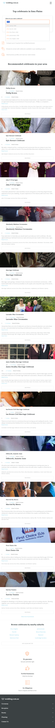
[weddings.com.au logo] (10, 3)
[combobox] (27, 22)
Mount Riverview (41, 632)
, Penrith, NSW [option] (11, 29)
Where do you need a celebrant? (13, 18)
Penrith (14, 632)
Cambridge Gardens (41, 638)
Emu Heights (14, 629)
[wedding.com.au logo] (10, 700)
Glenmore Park (14, 638)
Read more (5, 103)
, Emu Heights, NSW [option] (12, 38)
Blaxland (40, 635)
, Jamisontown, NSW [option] (12, 35)
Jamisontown (41, 629)
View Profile (27, 113)
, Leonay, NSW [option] (11, 25)
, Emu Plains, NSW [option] (12, 32)
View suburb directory (27, 643)
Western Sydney (14, 635)
